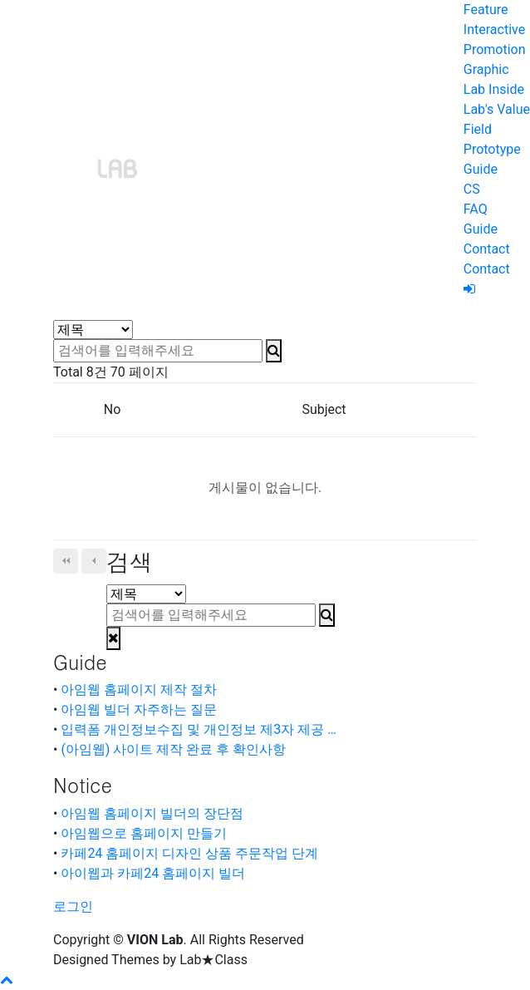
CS (472, 189)
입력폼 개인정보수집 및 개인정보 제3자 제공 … (198, 729)
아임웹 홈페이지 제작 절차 (139, 689)
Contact (487, 249)
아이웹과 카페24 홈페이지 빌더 (153, 873)
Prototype (492, 149)
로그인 (73, 906)
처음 (65, 561)
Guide (481, 169)
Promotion (495, 49)
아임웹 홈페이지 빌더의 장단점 (152, 813)
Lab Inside (494, 89)
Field (478, 129)
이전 (93, 561)
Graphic (486, 69)
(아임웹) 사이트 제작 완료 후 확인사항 (173, 749)
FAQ (476, 209)
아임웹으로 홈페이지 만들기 (144, 833)
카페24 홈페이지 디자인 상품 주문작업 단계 (189, 853)
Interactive (494, 29)
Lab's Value (497, 109)
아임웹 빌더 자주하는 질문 (139, 709)
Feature (486, 9)
